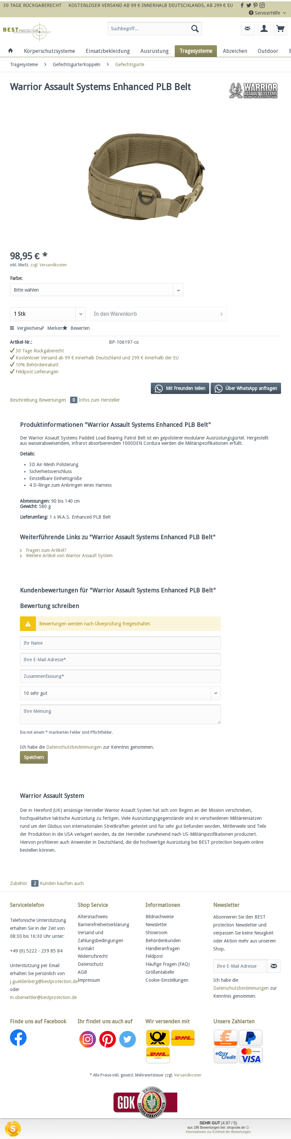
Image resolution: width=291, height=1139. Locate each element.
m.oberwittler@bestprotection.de (43, 997)
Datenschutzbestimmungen (74, 747)
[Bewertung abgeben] (120, 693)
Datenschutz (90, 964)
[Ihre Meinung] (120, 714)
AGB (82, 972)
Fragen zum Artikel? (43, 550)
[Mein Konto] (264, 28)
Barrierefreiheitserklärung (103, 924)
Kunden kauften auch (62, 883)
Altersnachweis (93, 916)
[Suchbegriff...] (155, 28)
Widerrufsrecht (93, 956)
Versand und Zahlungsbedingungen (100, 936)
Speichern (34, 757)
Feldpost (154, 956)
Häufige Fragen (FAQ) (168, 964)
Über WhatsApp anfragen (246, 389)
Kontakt (86, 948)
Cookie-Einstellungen (167, 980)
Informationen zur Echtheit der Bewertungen (218, 1132)
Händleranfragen (163, 948)
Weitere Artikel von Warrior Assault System (66, 555)
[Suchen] (195, 28)
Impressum (89, 980)
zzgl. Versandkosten (48, 265)
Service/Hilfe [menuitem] (265, 13)
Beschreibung (24, 400)
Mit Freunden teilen (180, 389)
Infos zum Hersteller (99, 400)
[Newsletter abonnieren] (274, 966)
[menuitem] (155, 31)
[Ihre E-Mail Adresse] (240, 966)
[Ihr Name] (120, 643)
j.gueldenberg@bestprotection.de (44, 981)
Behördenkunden (163, 940)
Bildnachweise (160, 916)
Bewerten (76, 328)
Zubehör (25, 883)
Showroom (156, 932)
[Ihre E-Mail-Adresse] (120, 659)
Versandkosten (187, 1075)
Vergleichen (25, 328)
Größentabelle (160, 972)
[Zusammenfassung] (120, 676)
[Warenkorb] (280, 28)
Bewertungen (59, 400)
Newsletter (156, 924)
